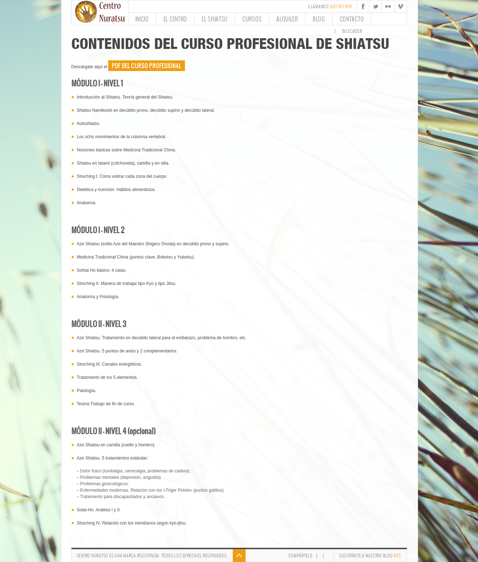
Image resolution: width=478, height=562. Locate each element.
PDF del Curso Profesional (146, 65)
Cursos (252, 18)
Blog (319, 18)
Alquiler (287, 18)
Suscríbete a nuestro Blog (370, 555)
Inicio (142, 18)
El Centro (175, 18)
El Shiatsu (215, 18)
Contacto (352, 18)
